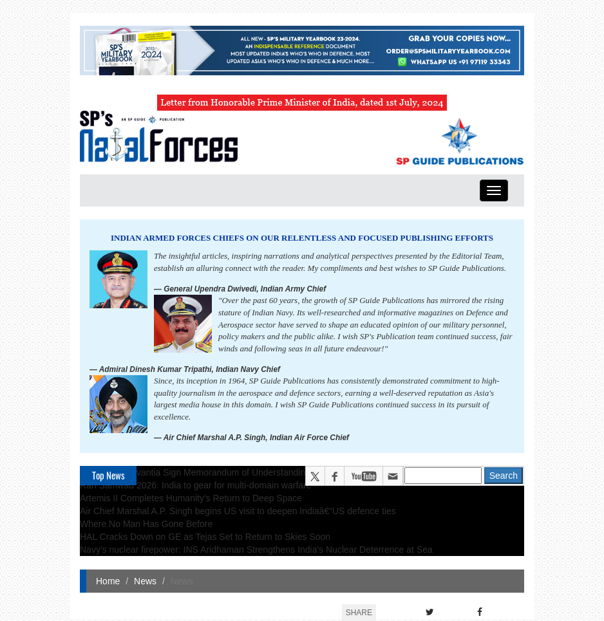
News (145, 581)
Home (108, 581)
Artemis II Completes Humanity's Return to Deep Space (191, 498)
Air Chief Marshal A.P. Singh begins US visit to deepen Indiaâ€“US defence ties (238, 511)
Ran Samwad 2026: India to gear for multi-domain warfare (196, 485)
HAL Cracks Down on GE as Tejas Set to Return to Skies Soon (205, 537)
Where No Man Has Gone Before (146, 524)
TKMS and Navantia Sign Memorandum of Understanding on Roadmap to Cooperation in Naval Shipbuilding (296, 472)
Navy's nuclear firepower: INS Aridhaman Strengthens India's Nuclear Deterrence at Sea (256, 549)
